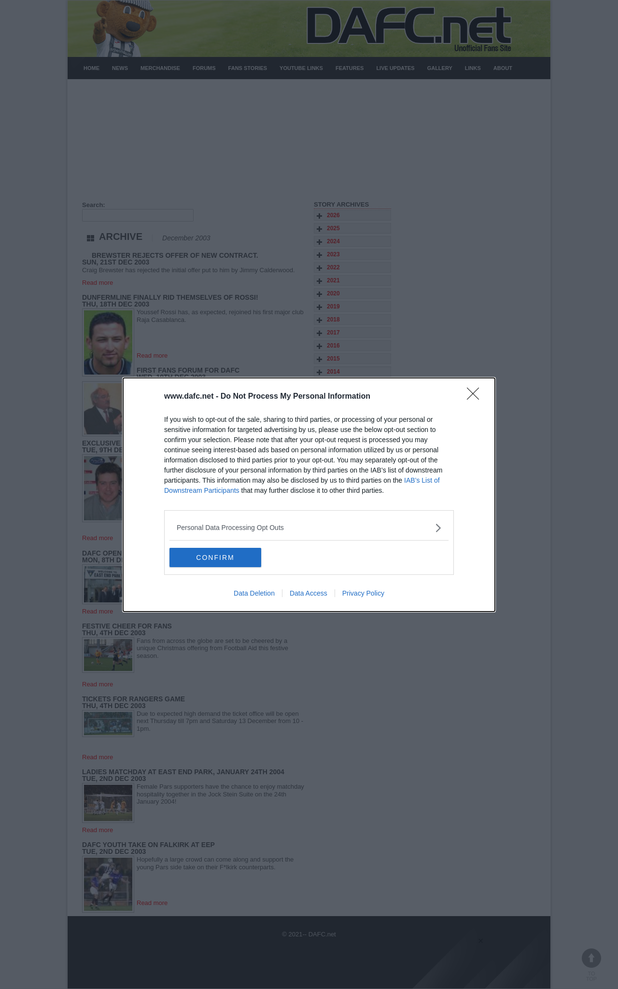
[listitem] (309, 528)
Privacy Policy (363, 593)
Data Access (308, 593)
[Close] (476, 397)
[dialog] (309, 495)
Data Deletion (254, 593)
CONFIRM (215, 557)
